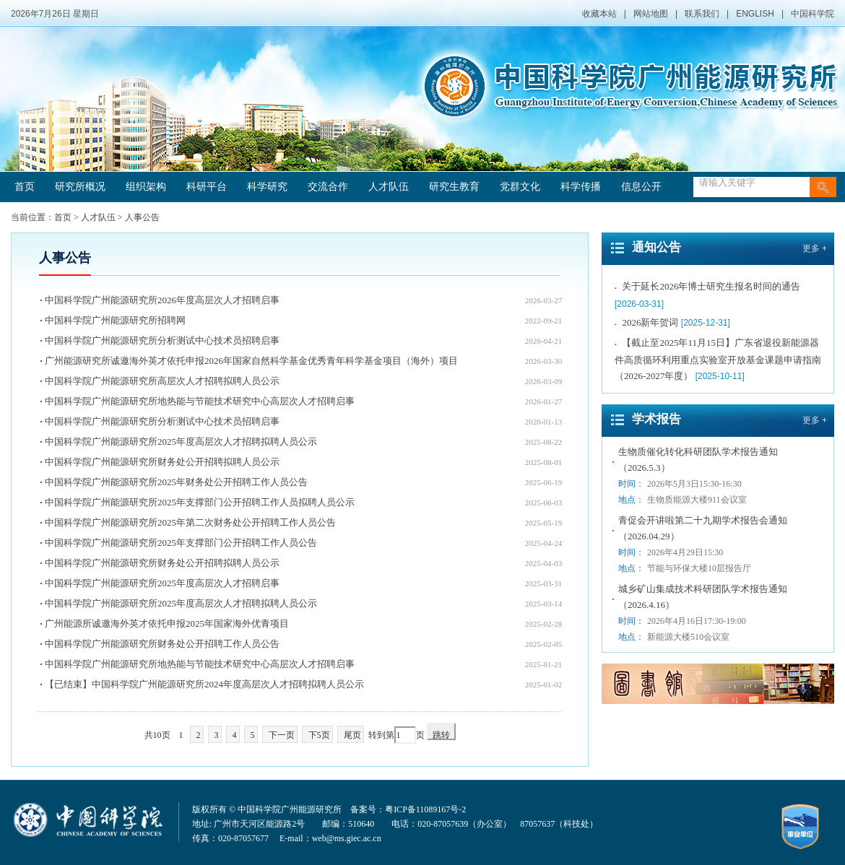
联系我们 (702, 14)
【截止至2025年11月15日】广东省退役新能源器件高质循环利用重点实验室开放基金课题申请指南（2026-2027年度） (718, 361)
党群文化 (520, 186)
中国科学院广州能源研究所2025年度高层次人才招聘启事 (162, 583)
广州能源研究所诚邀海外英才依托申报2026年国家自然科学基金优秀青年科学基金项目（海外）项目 (251, 360)
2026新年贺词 (650, 323)
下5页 (319, 735)
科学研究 (267, 186)
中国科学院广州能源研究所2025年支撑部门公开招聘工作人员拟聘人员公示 (200, 502)
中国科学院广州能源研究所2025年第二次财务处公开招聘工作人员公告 (190, 522)
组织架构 (146, 186)
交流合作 (328, 186)
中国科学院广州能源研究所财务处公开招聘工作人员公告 (162, 643)
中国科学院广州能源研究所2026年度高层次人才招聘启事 (162, 300)
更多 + (814, 248)
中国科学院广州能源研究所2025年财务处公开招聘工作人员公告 (176, 482)
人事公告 (142, 217)
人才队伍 (388, 186)
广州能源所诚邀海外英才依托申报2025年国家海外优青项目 (167, 623)
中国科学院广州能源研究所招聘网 (115, 320)
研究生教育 (454, 186)
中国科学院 (812, 14)
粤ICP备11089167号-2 (425, 809)
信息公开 (641, 186)
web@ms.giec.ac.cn (346, 838)
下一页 (282, 735)
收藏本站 (599, 14)
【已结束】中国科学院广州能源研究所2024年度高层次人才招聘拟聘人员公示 (204, 684)
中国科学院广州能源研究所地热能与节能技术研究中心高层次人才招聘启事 (200, 401)
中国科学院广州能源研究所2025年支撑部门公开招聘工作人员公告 (181, 542)
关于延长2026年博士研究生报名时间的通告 (711, 287)
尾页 (352, 735)
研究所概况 (80, 186)
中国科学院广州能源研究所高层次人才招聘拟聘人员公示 (162, 380)
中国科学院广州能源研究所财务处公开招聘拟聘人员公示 (162, 461)
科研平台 (206, 186)
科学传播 (580, 186)
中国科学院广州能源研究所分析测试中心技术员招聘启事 (162, 340)
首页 (24, 186)
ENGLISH (755, 14)
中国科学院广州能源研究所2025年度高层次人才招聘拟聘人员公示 (181, 441)
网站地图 (650, 14)
